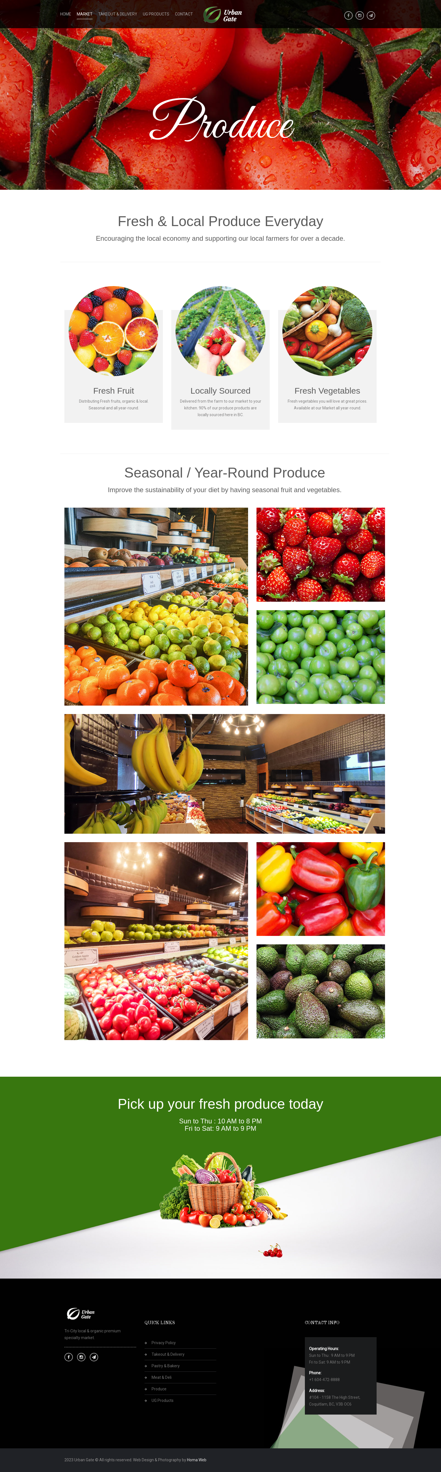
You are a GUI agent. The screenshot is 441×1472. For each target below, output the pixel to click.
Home (65, 14)
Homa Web (196, 1460)
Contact (184, 14)
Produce (159, 1389)
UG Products (156, 14)
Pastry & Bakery (166, 1366)
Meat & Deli (162, 1377)
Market (85, 14)
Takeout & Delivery (117, 14)
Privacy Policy (164, 1343)
